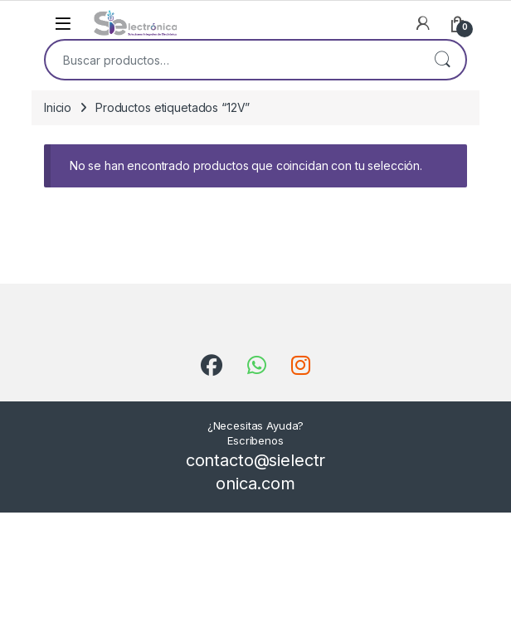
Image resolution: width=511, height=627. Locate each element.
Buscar (442, 60)
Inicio (57, 107)
